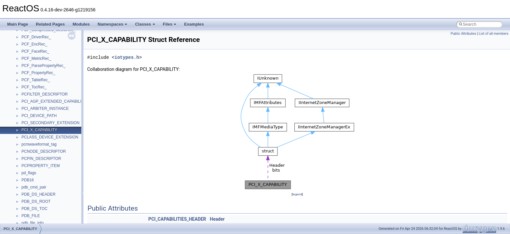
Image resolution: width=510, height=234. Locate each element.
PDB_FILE (30, 216)
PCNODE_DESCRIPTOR (43, 151)
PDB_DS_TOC (34, 208)
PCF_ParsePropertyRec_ (43, 65)
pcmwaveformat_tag (39, 144)
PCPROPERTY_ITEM (40, 165)
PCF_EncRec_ (34, 44)
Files (170, 24)
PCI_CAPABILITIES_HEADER (177, 219)
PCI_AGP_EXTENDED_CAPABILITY (53, 101)
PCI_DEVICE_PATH (39, 115)
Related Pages (50, 24)
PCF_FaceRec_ (35, 51)
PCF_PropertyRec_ (38, 73)
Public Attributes (463, 34)
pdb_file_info (32, 223)
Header (217, 219)
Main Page (17, 24)
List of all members (493, 34)
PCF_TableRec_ (35, 80)
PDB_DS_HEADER (38, 194)
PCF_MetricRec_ (36, 58)
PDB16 (27, 180)
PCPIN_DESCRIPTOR (41, 158)
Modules (81, 24)
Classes (145, 24)
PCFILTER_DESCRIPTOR (44, 94)
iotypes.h (126, 57)
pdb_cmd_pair (33, 187)
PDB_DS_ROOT (35, 201)
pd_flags (28, 173)
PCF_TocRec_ (34, 87)
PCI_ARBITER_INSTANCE (45, 108)
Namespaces (113, 24)
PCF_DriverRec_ (36, 37)
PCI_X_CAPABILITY (39, 130)
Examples (194, 24)
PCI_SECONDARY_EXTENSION (50, 123)
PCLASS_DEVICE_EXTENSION (49, 137)
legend (297, 194)
